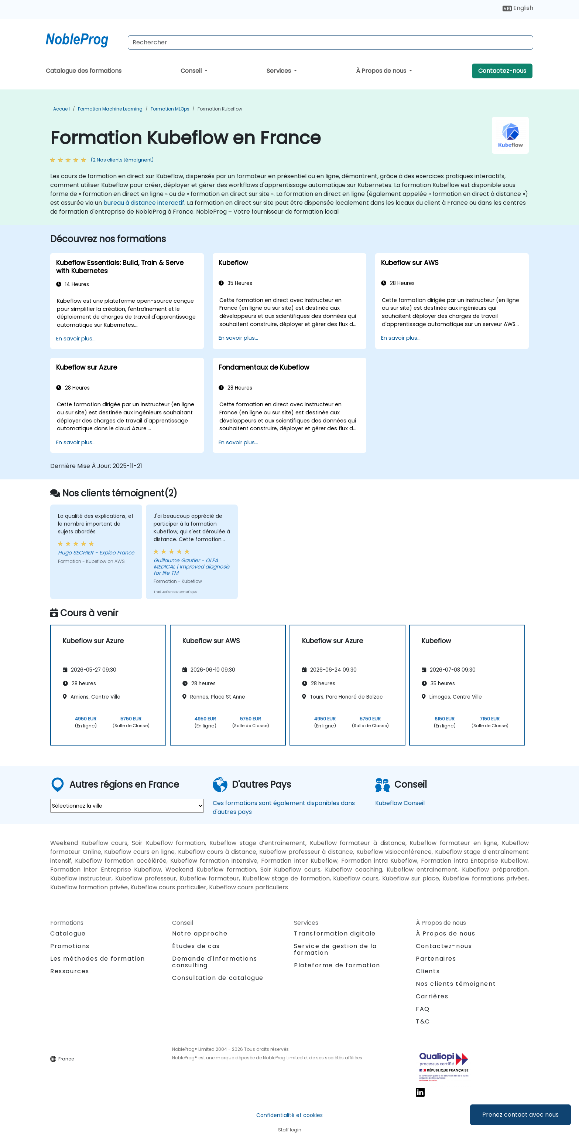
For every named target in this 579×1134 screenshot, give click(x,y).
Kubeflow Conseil (400, 803)
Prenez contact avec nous (520, 1114)
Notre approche (199, 933)
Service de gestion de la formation (335, 949)
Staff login (289, 1130)
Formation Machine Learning (110, 109)
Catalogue (68, 933)
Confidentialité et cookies (289, 1115)
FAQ (423, 1009)
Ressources (69, 971)
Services (279, 71)
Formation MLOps (170, 109)
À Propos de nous (382, 71)
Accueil (61, 109)
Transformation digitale (335, 933)
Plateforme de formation (337, 965)
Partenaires (436, 958)
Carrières (432, 996)
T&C (423, 1021)
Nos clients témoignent (456, 983)
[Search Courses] (330, 42)
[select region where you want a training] (127, 806)
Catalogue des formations (83, 71)
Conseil (192, 71)
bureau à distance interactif (143, 202)
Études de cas (196, 946)
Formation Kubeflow (220, 109)
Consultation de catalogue (218, 978)
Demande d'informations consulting (214, 962)
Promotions (70, 946)
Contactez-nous (502, 71)
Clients (428, 971)
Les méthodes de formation (97, 958)
